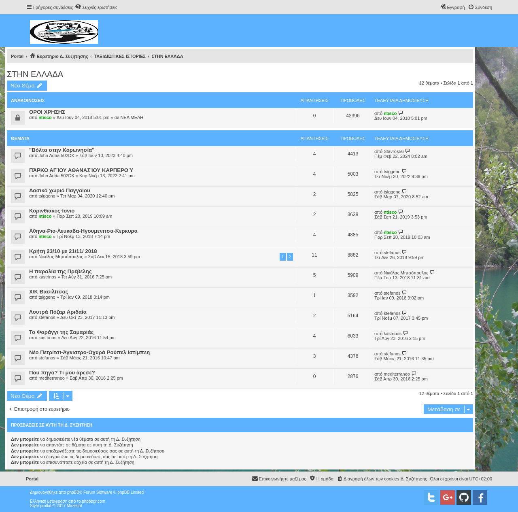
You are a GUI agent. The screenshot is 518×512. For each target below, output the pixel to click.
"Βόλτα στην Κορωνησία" (61, 150)
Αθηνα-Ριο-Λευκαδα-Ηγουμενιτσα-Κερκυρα (83, 231)
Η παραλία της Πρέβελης (60, 271)
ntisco (44, 117)
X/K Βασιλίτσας (48, 292)
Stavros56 (394, 151)
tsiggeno (392, 171)
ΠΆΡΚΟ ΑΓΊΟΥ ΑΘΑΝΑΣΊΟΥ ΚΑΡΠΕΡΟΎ (81, 170)
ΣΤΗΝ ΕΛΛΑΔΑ (35, 74)
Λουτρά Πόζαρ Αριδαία (58, 312)
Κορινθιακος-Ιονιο (51, 211)
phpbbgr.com (93, 501)
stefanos (392, 252)
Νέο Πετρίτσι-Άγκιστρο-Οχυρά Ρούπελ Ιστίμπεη (89, 352)
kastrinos (47, 276)
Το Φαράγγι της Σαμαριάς (61, 332)
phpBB (73, 492)
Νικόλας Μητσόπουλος (60, 256)
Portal (17, 56)
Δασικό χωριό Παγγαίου (59, 190)
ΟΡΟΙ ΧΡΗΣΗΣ (47, 112)
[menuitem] (96, 7)
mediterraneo (51, 378)
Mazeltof (74, 506)
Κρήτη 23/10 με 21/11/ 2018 (63, 251)
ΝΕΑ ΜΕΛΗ (131, 117)
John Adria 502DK (56, 155)
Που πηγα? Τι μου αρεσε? (62, 373)
